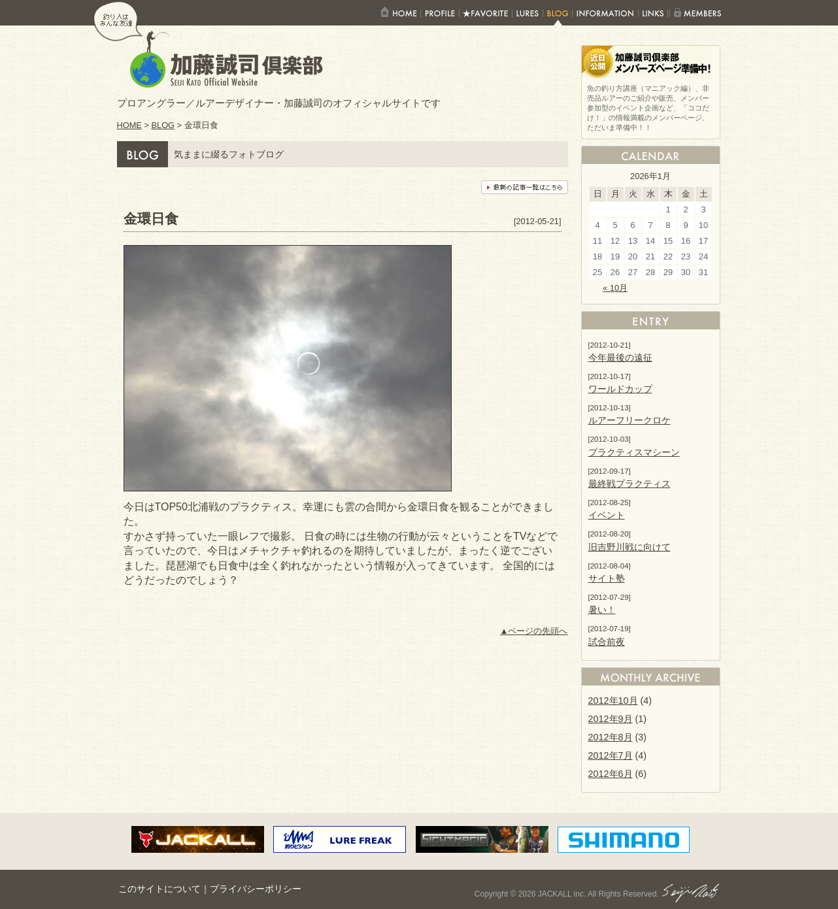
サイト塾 (606, 578)
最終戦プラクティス (629, 483)
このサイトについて (159, 889)
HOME (129, 125)
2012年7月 (610, 755)
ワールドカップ (620, 389)
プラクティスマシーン (634, 452)
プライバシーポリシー (255, 889)
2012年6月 (610, 774)
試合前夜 (606, 641)
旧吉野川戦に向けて (629, 547)
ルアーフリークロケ (629, 420)
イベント (606, 515)
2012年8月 (610, 737)
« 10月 (615, 288)
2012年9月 (610, 719)
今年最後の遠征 (620, 357)
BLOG (163, 125)
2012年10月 (613, 700)
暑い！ (602, 609)
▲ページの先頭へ (534, 631)
